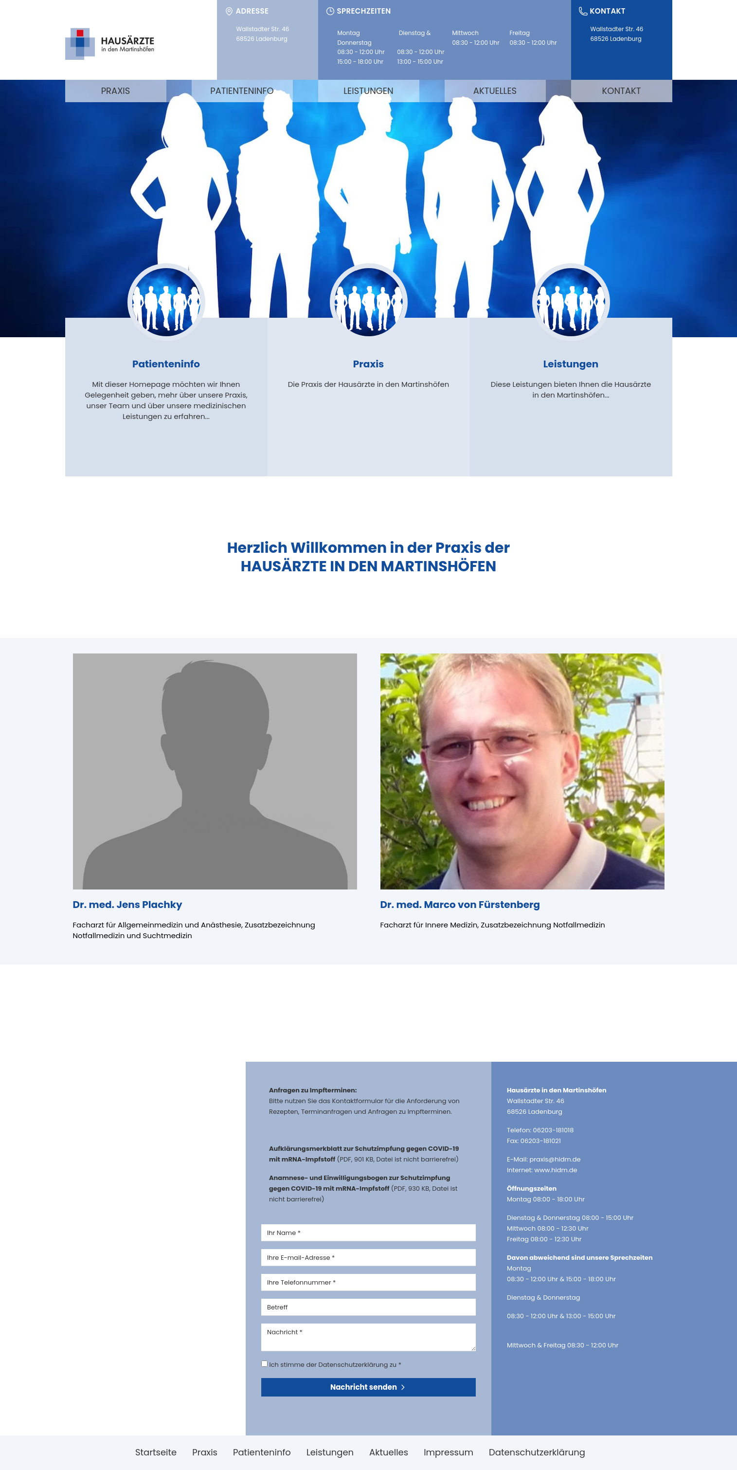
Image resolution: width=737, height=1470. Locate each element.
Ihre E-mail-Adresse (301, 1257)
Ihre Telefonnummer (301, 1282)
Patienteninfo (242, 91)
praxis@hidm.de (554, 1159)
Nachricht (285, 1332)
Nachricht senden (368, 1387)
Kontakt (621, 91)
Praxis (115, 91)
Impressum (448, 1452)
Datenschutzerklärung (537, 1452)
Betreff (277, 1307)
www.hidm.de (556, 1170)
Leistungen (368, 91)
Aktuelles (495, 91)
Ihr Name (284, 1232)
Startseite (156, 1452)
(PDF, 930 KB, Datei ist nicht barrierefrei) (363, 1188)
